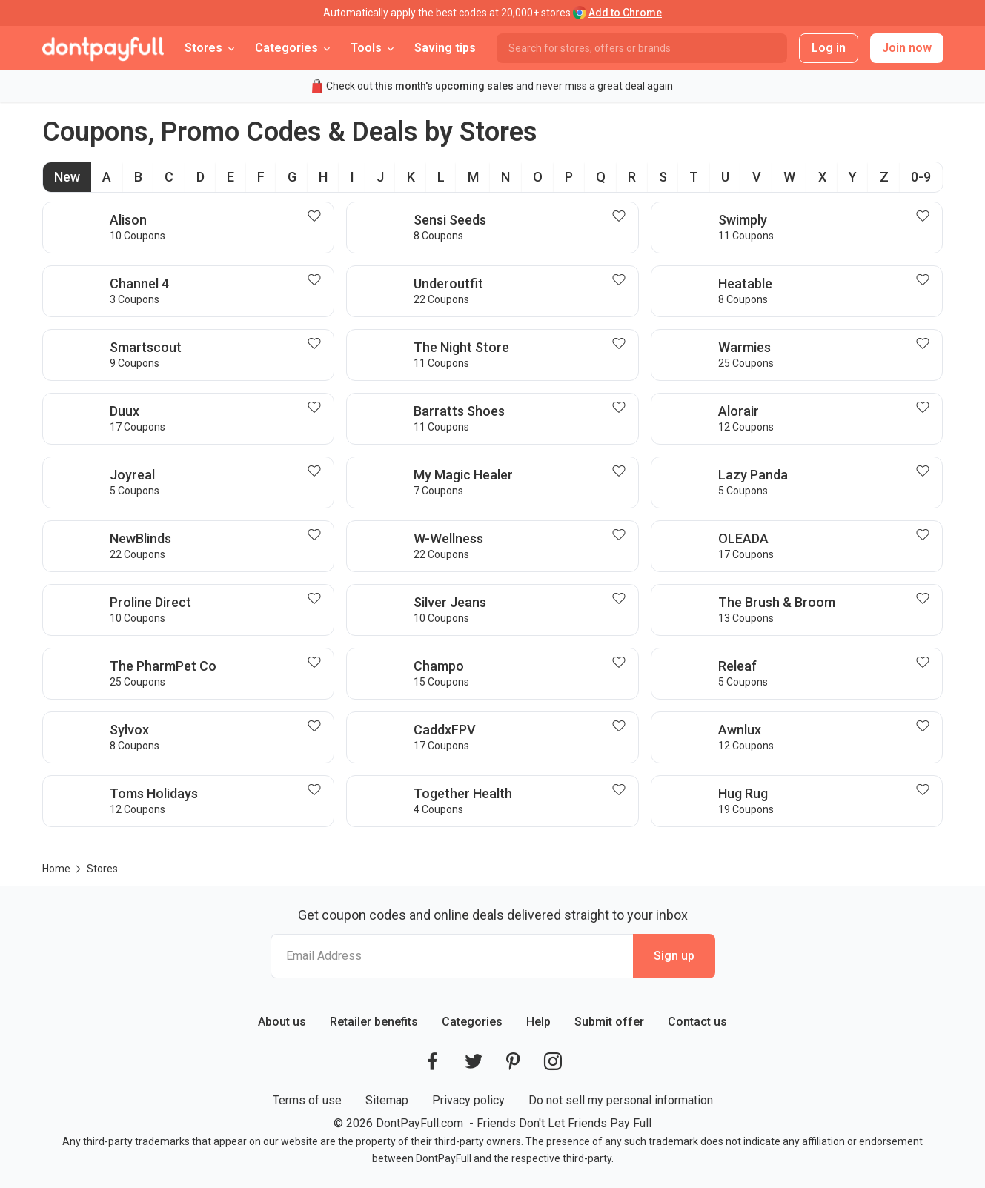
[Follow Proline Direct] (316, 599)
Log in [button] (829, 48)
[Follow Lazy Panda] (925, 471)
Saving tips (445, 48)
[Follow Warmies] (925, 344)
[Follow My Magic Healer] (621, 471)
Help (538, 1022)
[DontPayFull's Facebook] (432, 1061)
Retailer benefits (374, 1022)
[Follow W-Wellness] (621, 535)
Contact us (697, 1022)
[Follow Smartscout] (316, 344)
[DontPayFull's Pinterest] (513, 1061)
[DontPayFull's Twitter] (473, 1061)
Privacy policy (468, 1100)
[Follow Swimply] (925, 216)
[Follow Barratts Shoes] (621, 408)
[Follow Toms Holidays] (316, 790)
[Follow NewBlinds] (316, 535)
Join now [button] (907, 48)
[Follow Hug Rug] (925, 790)
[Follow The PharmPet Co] (316, 662)
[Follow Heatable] (925, 280)
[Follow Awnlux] (925, 726)
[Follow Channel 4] (316, 280)
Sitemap (386, 1100)
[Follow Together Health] (621, 790)
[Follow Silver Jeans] (621, 599)
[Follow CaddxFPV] (621, 726)
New (67, 177)
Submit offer (609, 1022)
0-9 (921, 177)
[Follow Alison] (316, 216)
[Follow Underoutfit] (621, 280)
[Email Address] (452, 956)
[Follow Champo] (621, 662)
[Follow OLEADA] (925, 535)
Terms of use (307, 1100)
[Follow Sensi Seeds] (621, 216)
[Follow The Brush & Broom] (925, 599)
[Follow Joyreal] (316, 471)
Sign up (674, 956)
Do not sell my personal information (620, 1100)
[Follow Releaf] (925, 662)
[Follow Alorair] (925, 408)
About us (282, 1022)
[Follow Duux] (316, 408)
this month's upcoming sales (444, 86)
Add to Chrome (625, 13)
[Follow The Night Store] (621, 344)
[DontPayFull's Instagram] (553, 1061)
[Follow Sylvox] (316, 726)
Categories (472, 1022)
